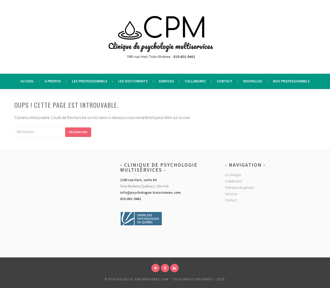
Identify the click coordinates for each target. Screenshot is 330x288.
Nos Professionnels (291, 81)
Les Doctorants (133, 81)
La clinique (233, 174)
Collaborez (195, 81)
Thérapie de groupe (239, 187)
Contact (225, 81)
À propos (53, 81)
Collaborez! (233, 181)
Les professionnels (89, 81)
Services (166, 81)
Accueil (27, 81)
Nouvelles (252, 81)
